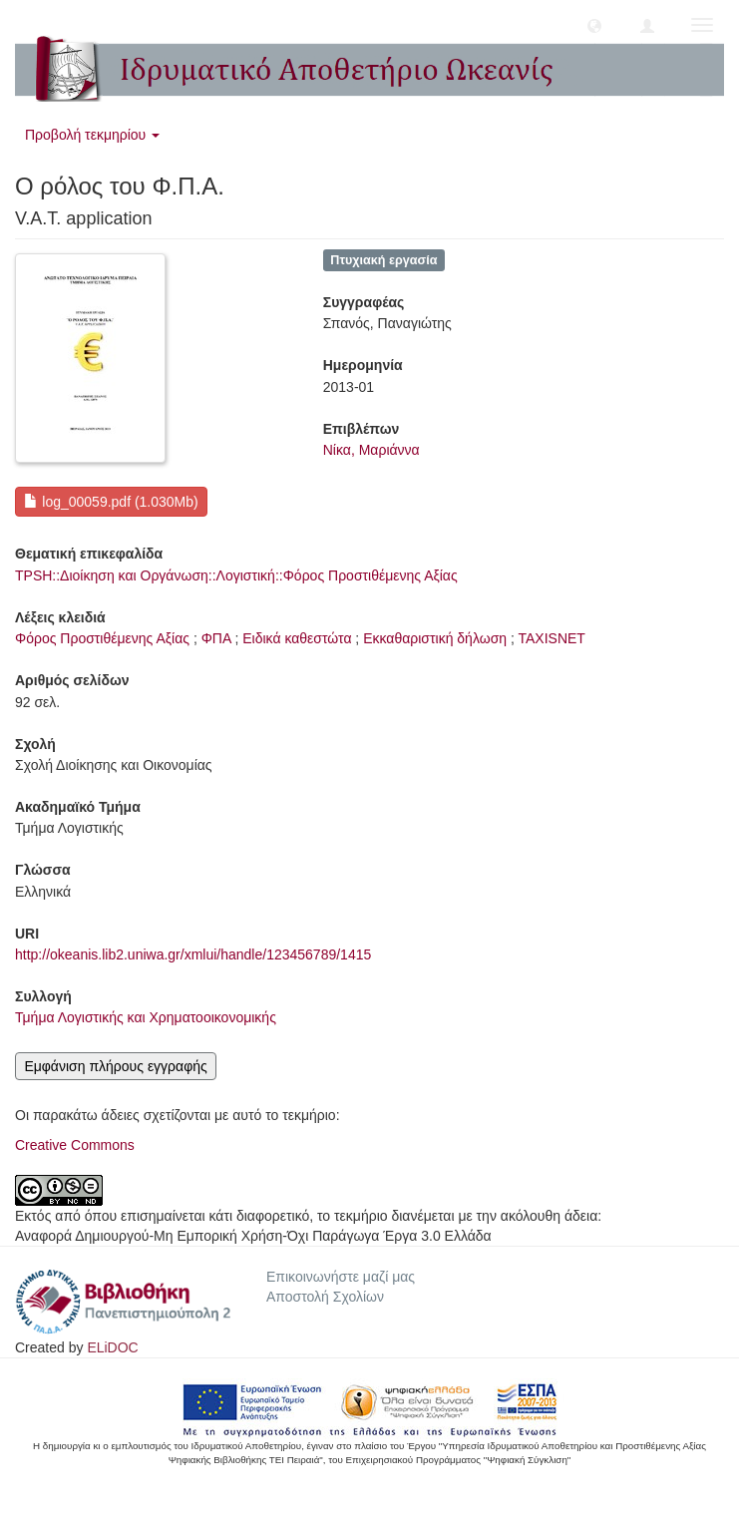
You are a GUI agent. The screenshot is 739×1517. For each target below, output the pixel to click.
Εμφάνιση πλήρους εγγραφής (115, 1066)
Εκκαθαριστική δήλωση (435, 638)
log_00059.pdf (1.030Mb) (110, 502)
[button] (594, 25)
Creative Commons (75, 1145)
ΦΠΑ (216, 638)
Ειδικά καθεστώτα (296, 638)
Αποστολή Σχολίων (325, 1297)
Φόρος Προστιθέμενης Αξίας (102, 638)
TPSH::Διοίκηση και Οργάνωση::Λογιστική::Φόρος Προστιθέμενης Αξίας (236, 575)
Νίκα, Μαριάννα (371, 450)
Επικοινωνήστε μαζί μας (340, 1277)
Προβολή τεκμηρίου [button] (92, 135)
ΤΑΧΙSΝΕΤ (551, 638)
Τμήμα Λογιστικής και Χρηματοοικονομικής (145, 1017)
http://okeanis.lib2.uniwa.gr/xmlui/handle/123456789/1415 (193, 954)
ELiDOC (112, 1347)
